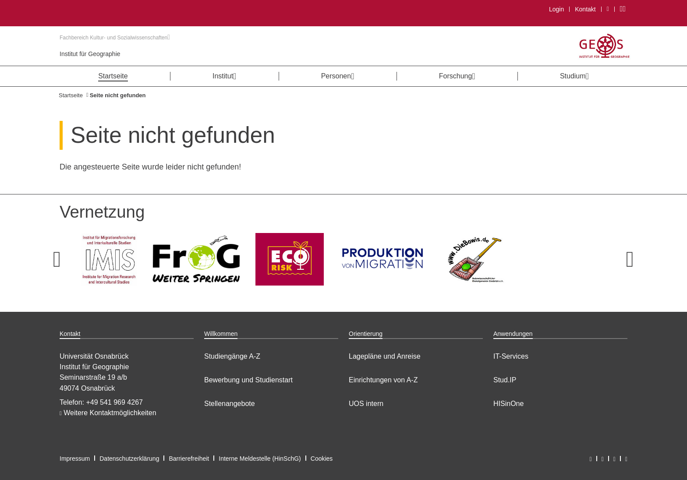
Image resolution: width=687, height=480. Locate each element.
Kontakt (585, 9)
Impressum (75, 458)
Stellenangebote (229, 403)
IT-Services (510, 356)
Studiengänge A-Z (232, 356)
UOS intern (366, 403)
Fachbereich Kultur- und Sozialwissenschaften (115, 38)
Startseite (71, 95)
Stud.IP (504, 380)
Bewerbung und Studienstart (248, 380)
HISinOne (508, 403)
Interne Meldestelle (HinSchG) (260, 458)
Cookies (322, 458)
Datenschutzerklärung (129, 458)
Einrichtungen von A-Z (383, 380)
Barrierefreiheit (189, 458)
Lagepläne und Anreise (385, 356)
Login (556, 9)
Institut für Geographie (90, 53)
